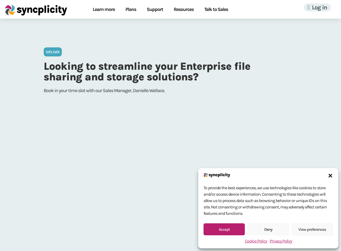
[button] (330, 175)
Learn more (104, 9)
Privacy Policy (281, 241)
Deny (268, 229)
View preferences (312, 229)
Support (155, 9)
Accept (224, 229)
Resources (184, 9)
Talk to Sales (216, 9)
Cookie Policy (256, 241)
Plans (130, 9)
